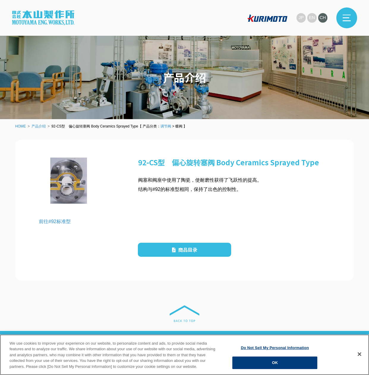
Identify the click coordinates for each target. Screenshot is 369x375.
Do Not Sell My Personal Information (275, 348)
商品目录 (184, 249)
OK (275, 362)
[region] (184, 354)
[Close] (359, 354)
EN (312, 17)
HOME (20, 126)
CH (322, 17)
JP (300, 17)
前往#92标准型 (55, 221)
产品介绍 (38, 126)
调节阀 (165, 126)
